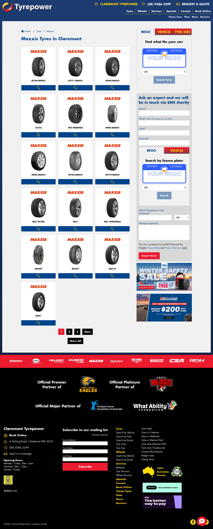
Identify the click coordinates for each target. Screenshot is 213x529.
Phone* (155, 118)
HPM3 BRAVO (112, 128)
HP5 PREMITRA (75, 128)
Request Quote (149, 255)
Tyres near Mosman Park (153, 444)
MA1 (75, 221)
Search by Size (123, 436)
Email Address (70, 440)
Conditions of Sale (39, 524)
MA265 (38, 269)
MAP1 (39, 316)
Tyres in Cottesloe (150, 432)
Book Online (203, 11)
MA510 (112, 269)
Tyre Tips (120, 448)
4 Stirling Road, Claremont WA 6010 (31, 441)
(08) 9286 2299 (159, 4)
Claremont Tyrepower (116, 4)
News (195, 16)
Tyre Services (122, 471)
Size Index (146, 428)
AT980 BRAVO (112, 80)
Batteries (120, 467)
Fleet (186, 16)
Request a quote (192, 4)
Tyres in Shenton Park (152, 440)
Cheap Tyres (147, 459)
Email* (142, 128)
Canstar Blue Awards (151, 451)
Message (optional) (148, 223)
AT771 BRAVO (75, 80)
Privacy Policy (153, 247)
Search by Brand (124, 440)
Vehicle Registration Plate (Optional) (151, 212)
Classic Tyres (175, 16)
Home (25, 31)
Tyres (129, 11)
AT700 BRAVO (38, 80)
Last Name (67, 456)
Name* (142, 108)
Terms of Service (173, 247)
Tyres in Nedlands (150, 436)
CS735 (38, 128)
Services (156, 11)
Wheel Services (124, 475)
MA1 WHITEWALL (112, 221)
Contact (186, 11)
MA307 (75, 269)
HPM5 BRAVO (38, 175)
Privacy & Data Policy (21, 524)
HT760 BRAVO (75, 175)
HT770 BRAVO (112, 175)
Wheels (142, 11)
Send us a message (20, 453)
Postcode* (144, 138)
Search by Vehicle (125, 432)
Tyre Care (121, 444)
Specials (171, 11)
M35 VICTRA (38, 221)
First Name (67, 448)
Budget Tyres (147, 455)
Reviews (205, 16)
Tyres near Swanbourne (153, 447)
